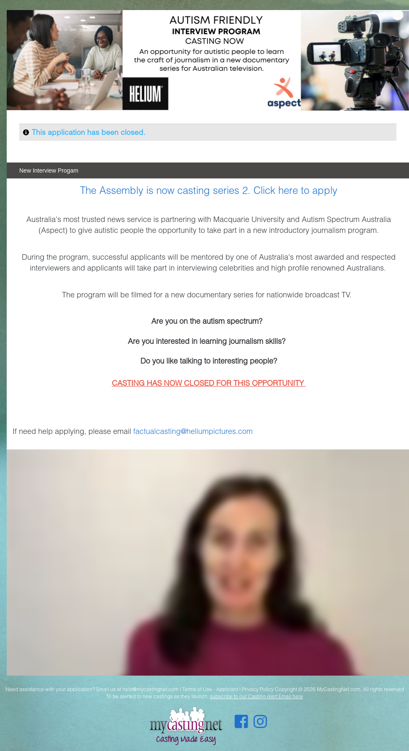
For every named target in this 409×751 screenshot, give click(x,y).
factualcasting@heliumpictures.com (193, 431)
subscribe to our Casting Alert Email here (256, 696)
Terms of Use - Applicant (210, 689)
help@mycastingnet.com (150, 689)
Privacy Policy (258, 689)
